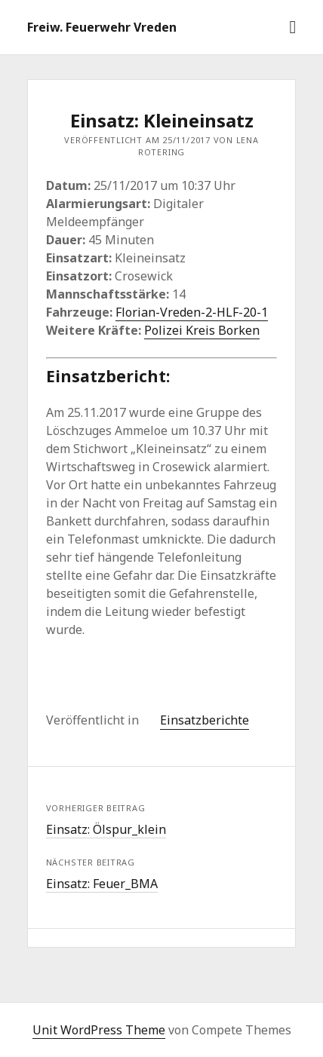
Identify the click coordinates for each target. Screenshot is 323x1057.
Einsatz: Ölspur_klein (106, 829)
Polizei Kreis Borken (202, 330)
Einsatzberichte (204, 720)
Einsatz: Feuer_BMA (102, 883)
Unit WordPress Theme (98, 1030)
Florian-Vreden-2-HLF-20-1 (191, 312)
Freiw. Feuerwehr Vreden (102, 27)
